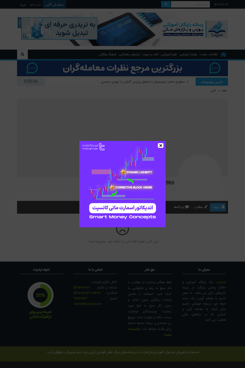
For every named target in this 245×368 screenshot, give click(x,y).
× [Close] (160, 145)
